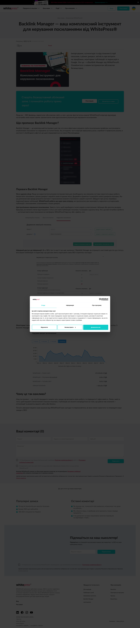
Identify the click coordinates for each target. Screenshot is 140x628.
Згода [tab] (43, 305)
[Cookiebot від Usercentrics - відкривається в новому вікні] (100, 299)
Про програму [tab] (97, 305)
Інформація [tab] (70, 305)
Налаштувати (70, 327)
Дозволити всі (95, 327)
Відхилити (44, 327)
